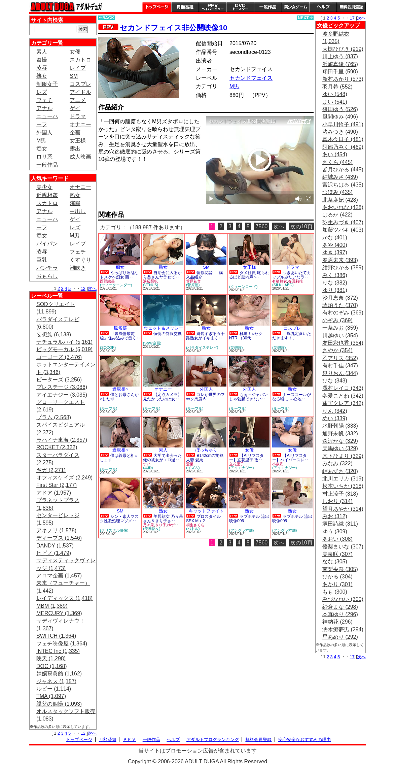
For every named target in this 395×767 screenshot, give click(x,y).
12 (83, 288)
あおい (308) (337, 539)
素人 (41, 52)
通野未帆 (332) (340, 433)
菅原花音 (193, 281)
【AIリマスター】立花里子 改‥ (246, 457)
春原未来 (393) (340, 260)
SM (74, 76)
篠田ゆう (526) (340, 109)
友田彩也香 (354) (342, 343)
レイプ (78, 68)
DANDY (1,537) (55, 545)
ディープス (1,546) (59, 538)
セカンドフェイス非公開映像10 (173, 28)
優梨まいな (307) (342, 546)
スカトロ (80, 60)
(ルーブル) (108, 408)
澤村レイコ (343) (342, 388)
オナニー (80, 124)
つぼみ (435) (337, 192)
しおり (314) (337, 501)
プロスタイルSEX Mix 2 (203, 518)
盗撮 (41, 60)
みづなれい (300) (342, 599)
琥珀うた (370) (340, 305)
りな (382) (334, 283)
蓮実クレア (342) (342, 403)
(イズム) (193, 468)
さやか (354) (337, 350)
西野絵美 (107, 281)
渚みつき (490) (340, 132)
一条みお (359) (340, 328)
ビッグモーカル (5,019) (64, 349)
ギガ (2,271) (51, 470)
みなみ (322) (337, 463)
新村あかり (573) (342, 79)
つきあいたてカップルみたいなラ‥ (291, 274)
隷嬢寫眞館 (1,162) (59, 673)
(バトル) (193, 529)
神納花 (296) (337, 622)
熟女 (41, 76)
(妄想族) (236, 347)
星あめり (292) (340, 637)
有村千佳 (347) (340, 365)
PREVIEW (150, 178)
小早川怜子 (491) (342, 124)
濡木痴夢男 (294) (342, 629)
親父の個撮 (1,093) (59, 704)
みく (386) (334, 275)
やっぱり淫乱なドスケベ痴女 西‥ (119, 274)
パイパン (47, 243)
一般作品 (268, 7)
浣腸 (75, 203)
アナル (44, 108)
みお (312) (334, 516)
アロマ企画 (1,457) (59, 575)
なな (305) (334, 561)
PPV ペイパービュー (212, 7)
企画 (75, 132)
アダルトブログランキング (212, 739)
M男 (41, 140)
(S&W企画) (152, 343)
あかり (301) (337, 584)
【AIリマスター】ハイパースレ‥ (290, 457)
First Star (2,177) (56, 485)
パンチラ (47, 268)
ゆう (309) (334, 531)
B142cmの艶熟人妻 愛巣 (204, 457)
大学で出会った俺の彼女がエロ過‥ (162, 457)
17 (352, 18)
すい (146, 464)
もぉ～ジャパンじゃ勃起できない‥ (248, 396)
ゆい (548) (334, 94)
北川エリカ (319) (342, 478)
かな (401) (334, 237)
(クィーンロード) (243, 287)
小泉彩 (277, 464)
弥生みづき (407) (342, 222)
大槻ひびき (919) (342, 49)
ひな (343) (334, 381)
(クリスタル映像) (114, 530)
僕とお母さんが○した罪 (119, 396)
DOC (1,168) (51, 666)
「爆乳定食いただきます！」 (291, 335)
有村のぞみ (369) (342, 312)
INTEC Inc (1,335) (58, 651)
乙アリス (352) (340, 358)
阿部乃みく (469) (342, 147)
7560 (262, 226)
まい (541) (334, 102)
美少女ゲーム (295, 7)
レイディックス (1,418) (64, 598)
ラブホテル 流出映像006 (249, 518)
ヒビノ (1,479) (53, 553)
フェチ (44, 100)
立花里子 (236, 464)
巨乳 (41, 260)
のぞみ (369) (337, 320)
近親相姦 (47, 195)
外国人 (44, 132)
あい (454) (334, 154)
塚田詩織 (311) (340, 524)
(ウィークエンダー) (116, 285)
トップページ (156, 7)
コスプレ (80, 84)
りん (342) (334, 411)
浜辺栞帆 (150, 281)
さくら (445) (337, 162)
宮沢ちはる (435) (342, 185)
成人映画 (80, 157)
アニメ (78, 100)
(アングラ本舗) (241, 530)
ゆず (171, 525)
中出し (78, 211)
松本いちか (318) (342, 486)
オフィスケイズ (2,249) (64, 477)
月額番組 (185, 7)
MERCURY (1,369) (59, 613)
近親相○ (120, 389)
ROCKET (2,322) (56, 447)
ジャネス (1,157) (56, 681)
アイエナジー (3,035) (61, 395)
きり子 (160, 525)
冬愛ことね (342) (342, 396)
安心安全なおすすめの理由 (304, 739)
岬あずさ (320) (340, 471)
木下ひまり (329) (342, 456)
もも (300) (334, 592)
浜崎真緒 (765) (340, 64)
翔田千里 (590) (340, 71)
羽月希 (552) (337, 87)
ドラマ (78, 116)
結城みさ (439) (340, 177)
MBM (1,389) (51, 606)
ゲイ (75, 108)
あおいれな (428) (342, 207)
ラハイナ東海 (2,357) (61, 440)
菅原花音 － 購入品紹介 (204, 274)
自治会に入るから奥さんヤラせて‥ (162, 274)
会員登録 (351, 7)
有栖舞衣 (279, 281)
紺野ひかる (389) (342, 267)
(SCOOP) (108, 347)
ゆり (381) (334, 290)
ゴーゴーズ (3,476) (59, 357)
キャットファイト (206, 510)
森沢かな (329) (340, 441)
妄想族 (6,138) (53, 334)
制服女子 (47, 84)
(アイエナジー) (241, 468)
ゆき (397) (334, 252)
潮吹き (78, 268)
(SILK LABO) (283, 285)
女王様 (78, 140)
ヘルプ (323, 7)
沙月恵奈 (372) (340, 298)
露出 (75, 149)
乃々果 (148, 525)
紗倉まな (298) (340, 607)
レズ (41, 92)
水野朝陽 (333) (340, 426)
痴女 (41, 149)
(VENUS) (150, 285)
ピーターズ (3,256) (59, 379)
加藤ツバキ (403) (342, 230)
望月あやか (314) (342, 509)
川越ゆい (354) (340, 335)
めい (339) (334, 418)
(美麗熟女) (151, 529)
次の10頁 (301, 226)
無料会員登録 (258, 739)
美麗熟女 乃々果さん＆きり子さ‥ (163, 518)
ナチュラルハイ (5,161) (64, 342)
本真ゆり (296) (340, 614)
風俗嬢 (120, 328)
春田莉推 (295, 281)
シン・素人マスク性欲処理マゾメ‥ (119, 518)
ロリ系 (44, 157)
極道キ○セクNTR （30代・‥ (245, 335)
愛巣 (189, 464)
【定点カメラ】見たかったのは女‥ (162, 396)
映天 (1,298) (51, 658)
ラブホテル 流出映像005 (292, 518)
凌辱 (41, 68)
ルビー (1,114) (53, 689)
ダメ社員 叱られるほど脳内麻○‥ (249, 274)
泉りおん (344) (340, 373)
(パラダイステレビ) (202, 347)
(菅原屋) (193, 285)
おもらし (47, 276)
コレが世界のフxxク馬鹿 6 (205, 396)
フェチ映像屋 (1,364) (61, 643)
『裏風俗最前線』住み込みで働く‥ (120, 335)
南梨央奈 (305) (340, 569)
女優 (75, 52)
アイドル (80, 92)
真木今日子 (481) (342, 139)
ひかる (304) (337, 576)
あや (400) (334, 245)
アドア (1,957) (53, 493)
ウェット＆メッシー (163, 328)
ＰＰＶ (129, 739)
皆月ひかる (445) (342, 169)
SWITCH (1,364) (56, 636)
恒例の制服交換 (167, 333)
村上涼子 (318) (340, 494)
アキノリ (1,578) (56, 530)
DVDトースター (240, 7)
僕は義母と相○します (118, 457)
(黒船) (148, 468)
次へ (92, 288)
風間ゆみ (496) (340, 117)
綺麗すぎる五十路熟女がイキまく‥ (205, 335)
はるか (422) (337, 215)
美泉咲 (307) (337, 554)
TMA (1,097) (51, 696)
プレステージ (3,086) (61, 387)
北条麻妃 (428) (340, 200)
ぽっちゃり (206, 450)
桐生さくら (195, 525)
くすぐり (80, 260)
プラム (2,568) (53, 417)
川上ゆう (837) (340, 56)
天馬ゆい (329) (340, 448)
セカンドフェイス (251, 78)
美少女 (44, 187)
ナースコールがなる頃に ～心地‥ (291, 396)
